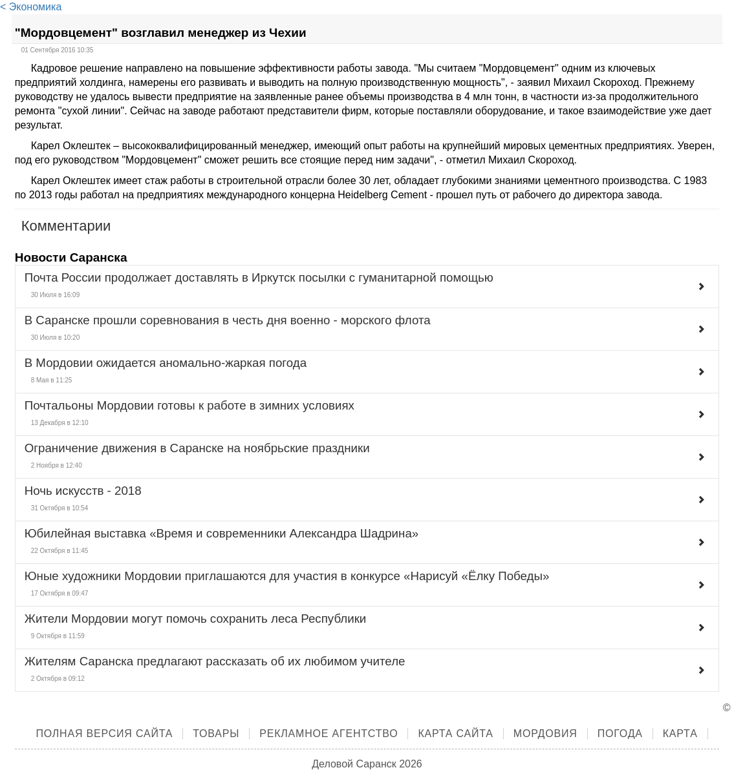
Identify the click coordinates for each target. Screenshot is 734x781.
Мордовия (545, 733)
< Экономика (30, 6)
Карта (680, 733)
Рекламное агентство (328, 733)
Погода (620, 733)
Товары (216, 733)
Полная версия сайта (104, 733)
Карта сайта (455, 733)
